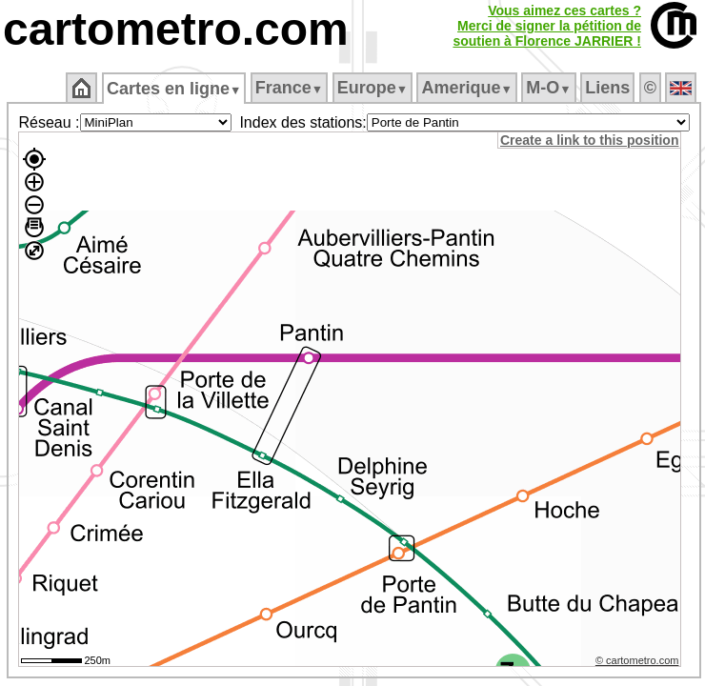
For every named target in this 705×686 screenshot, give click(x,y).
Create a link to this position (589, 140)
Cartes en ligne (174, 88)
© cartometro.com (637, 660)
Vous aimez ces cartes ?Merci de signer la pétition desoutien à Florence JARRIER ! (547, 26)
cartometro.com (176, 29)
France (289, 87)
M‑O (548, 87)
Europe (372, 87)
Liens (607, 87)
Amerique (466, 87)
